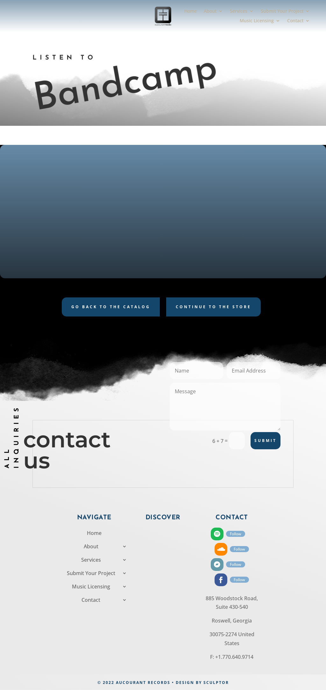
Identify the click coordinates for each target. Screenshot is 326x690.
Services (238, 11)
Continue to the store (213, 306)
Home (190, 11)
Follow (235, 534)
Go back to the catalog (110, 306)
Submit (265, 440)
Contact (295, 21)
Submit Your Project (282, 11)
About (210, 11)
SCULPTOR (216, 682)
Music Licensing (257, 21)
